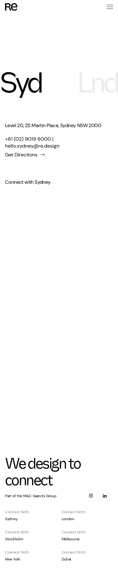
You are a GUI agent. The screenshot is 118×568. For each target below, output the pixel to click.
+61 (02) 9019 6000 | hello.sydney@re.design (32, 142)
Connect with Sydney (28, 182)
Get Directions (21, 154)
